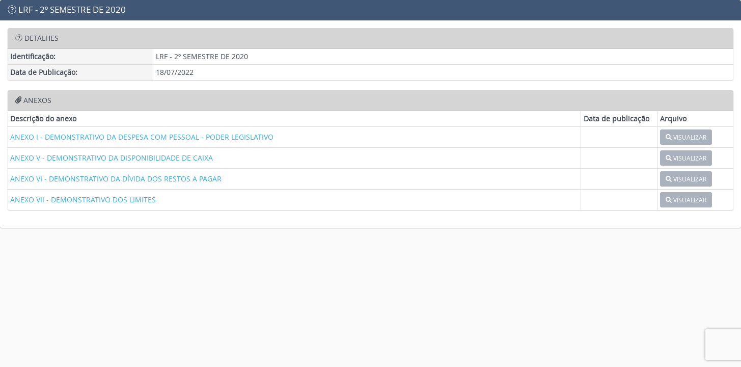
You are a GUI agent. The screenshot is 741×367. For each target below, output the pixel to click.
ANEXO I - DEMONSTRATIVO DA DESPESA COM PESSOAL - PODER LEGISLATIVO (141, 137)
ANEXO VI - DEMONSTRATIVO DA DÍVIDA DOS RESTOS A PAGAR (116, 179)
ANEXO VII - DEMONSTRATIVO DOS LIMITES (83, 199)
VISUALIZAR (686, 137)
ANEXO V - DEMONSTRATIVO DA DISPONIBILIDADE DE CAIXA (111, 158)
